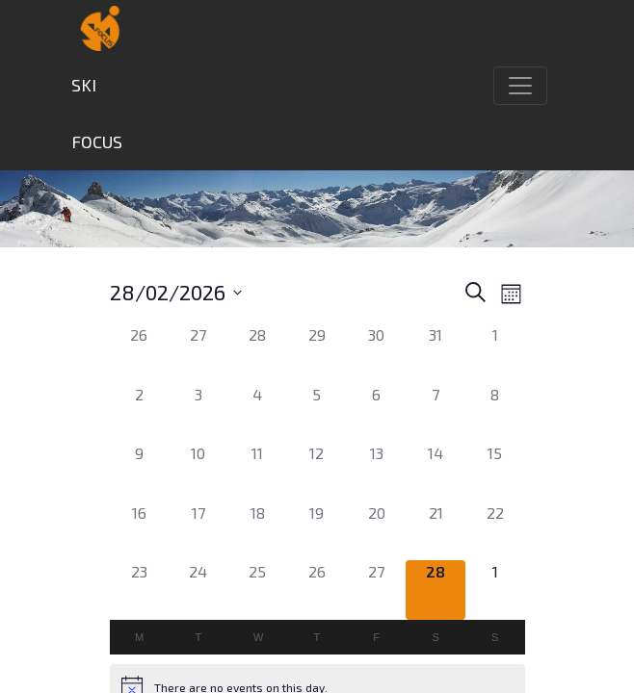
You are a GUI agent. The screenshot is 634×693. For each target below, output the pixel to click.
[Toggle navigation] (520, 85)
